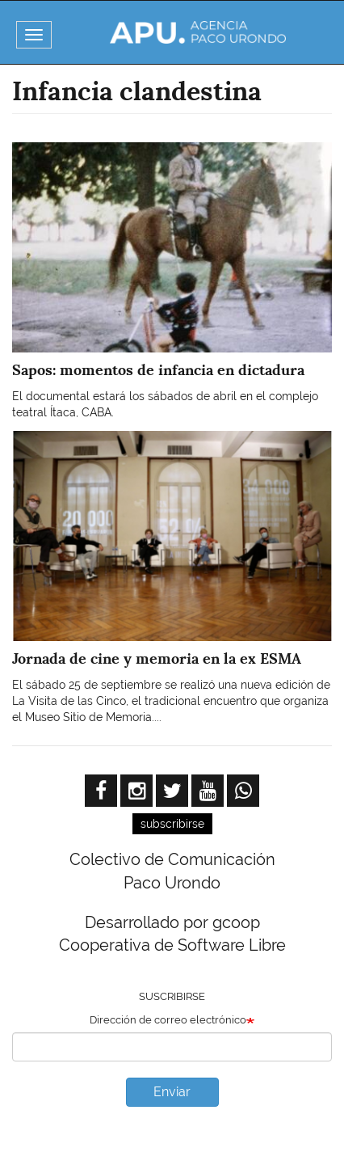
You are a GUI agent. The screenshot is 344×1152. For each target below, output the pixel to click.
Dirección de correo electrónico (168, 1020)
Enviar (172, 1091)
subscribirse (172, 823)
